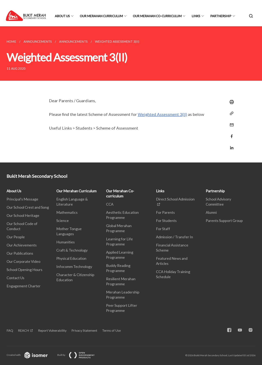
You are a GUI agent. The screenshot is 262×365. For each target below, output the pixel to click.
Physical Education (71, 258)
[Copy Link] (230, 113)
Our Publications (20, 253)
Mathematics (67, 212)
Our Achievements (22, 245)
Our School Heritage (23, 215)
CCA (109, 204)
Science (62, 220)
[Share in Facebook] (230, 134)
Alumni (211, 212)
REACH (23, 330)
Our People (16, 237)
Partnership (220, 16)
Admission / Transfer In (174, 237)
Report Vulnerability (52, 330)
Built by (79, 354)
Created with (30, 354)
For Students (166, 220)
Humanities (65, 242)
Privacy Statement (84, 330)
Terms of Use (111, 330)
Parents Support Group (224, 220)
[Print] (230, 102)
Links (196, 16)
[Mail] (230, 122)
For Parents (165, 212)
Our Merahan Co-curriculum (157, 16)
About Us (62, 16)
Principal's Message (22, 199)
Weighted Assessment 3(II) (162, 114)
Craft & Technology (72, 250)
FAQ (10, 330)
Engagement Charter (24, 286)
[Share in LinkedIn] (230, 145)
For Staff (163, 228)
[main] (131, 94)
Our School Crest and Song (28, 207)
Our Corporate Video (23, 261)
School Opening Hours (24, 269)
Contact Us (15, 277)
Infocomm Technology (74, 266)
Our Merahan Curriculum (101, 16)
